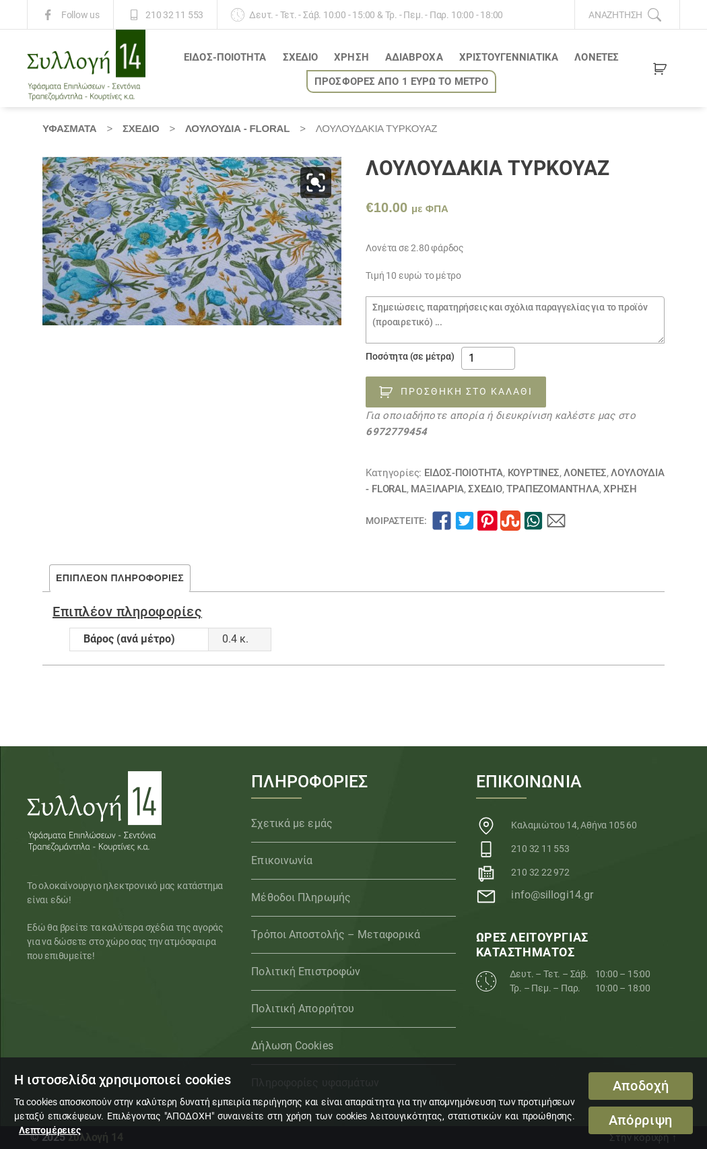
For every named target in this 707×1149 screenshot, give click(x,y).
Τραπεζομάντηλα (552, 489)
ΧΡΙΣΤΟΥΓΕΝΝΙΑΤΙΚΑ (509, 57)
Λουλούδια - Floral (237, 128)
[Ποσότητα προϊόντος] (488, 358)
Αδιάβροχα (414, 57)
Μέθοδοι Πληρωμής (301, 897)
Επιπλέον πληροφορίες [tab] (120, 577)
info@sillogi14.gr (552, 894)
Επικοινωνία (281, 860)
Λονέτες (596, 57)
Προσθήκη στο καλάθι (467, 391)
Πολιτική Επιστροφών (305, 971)
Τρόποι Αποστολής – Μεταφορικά (335, 934)
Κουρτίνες (534, 473)
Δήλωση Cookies (292, 1045)
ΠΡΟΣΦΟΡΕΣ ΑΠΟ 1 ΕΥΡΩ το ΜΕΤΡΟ (401, 81)
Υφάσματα (69, 128)
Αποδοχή (641, 1086)
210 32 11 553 (174, 14)
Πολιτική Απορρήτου (302, 1008)
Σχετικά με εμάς (292, 823)
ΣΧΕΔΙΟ (300, 57)
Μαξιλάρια (437, 489)
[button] (315, 182)
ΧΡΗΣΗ (351, 57)
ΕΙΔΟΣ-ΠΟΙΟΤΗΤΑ (225, 57)
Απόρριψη (641, 1120)
